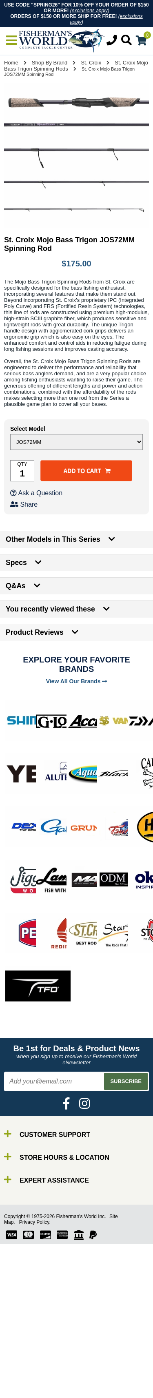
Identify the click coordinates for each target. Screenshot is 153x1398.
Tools (23, 1368)
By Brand (29, 1324)
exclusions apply (90, 10)
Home (11, 63)
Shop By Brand (49, 63)
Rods (23, 1332)
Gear (23, 1361)
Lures (24, 1354)
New (22, 1390)
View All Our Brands (76, 681)
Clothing (28, 1383)
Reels (24, 1339)
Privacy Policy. (35, 1222)
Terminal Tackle (38, 1376)
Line (22, 1346)
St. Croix (91, 63)
